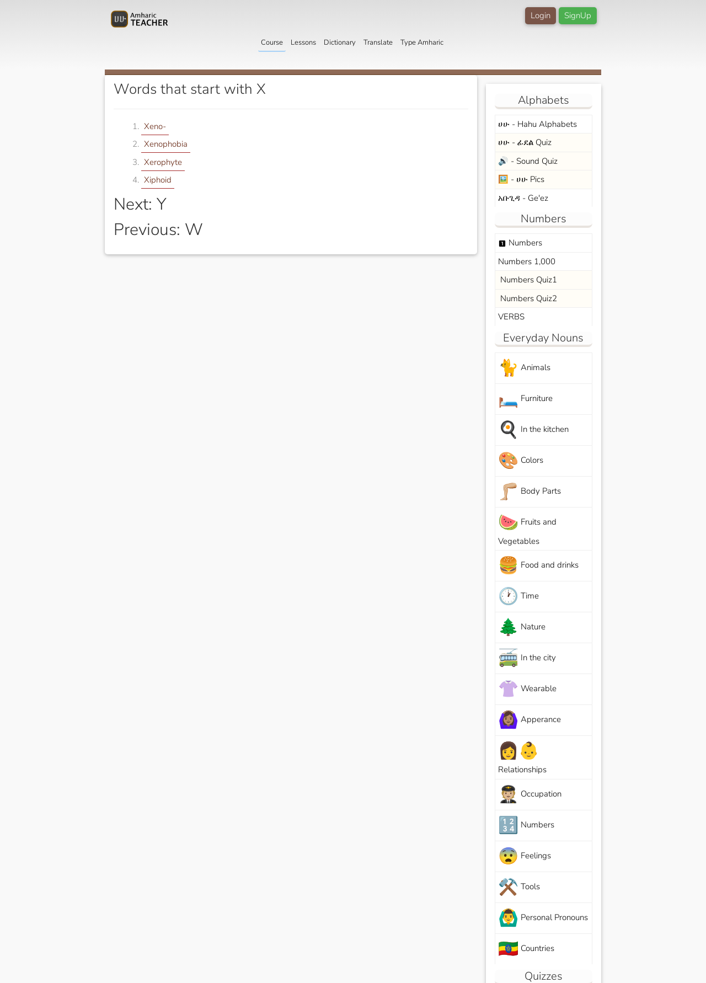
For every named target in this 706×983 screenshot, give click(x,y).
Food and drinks (538, 565)
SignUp (577, 15)
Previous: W (158, 229)
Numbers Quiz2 (527, 298)
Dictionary (340, 42)
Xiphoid (158, 179)
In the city (527, 658)
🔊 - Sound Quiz (528, 161)
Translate (378, 42)
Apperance (529, 720)
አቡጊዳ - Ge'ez (523, 198)
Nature (521, 627)
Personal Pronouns (543, 918)
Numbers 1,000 (526, 261)
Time (518, 596)
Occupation (529, 794)
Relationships (522, 757)
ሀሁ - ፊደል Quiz (525, 142)
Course (272, 42)
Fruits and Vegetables (527, 529)
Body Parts (529, 491)
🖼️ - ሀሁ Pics (521, 179)
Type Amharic (421, 42)
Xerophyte (163, 162)
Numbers (520, 242)
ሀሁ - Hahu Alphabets (537, 124)
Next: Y (140, 204)
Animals (524, 368)
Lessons (303, 42)
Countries (526, 949)
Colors (520, 461)
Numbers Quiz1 (527, 279)
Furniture (525, 399)
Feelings (524, 856)
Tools (519, 887)
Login (540, 15)
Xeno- (155, 126)
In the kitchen (533, 430)
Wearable (527, 689)
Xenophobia (166, 143)
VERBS (511, 316)
